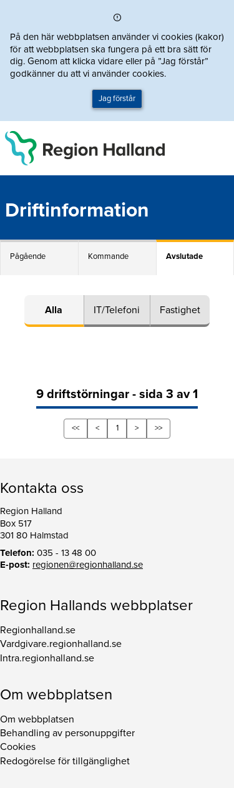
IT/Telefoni (117, 310)
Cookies (18, 747)
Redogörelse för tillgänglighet (65, 761)
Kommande (108, 256)
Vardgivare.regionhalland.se (61, 644)
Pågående (28, 256)
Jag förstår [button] (117, 99)
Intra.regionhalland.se (47, 658)
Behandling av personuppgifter (67, 733)
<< (75, 428)
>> (158, 428)
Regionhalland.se (38, 630)
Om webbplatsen (37, 719)
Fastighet (180, 310)
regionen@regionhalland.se (87, 564)
